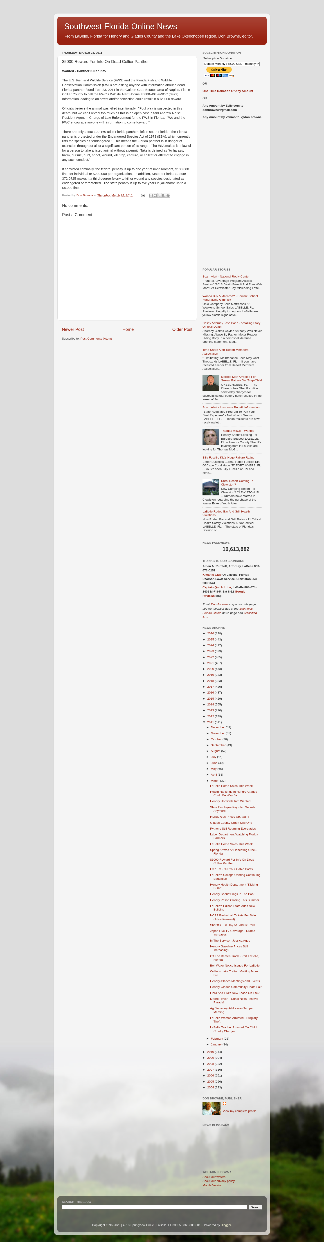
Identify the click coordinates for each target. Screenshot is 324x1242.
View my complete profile (239, 1111)
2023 (211, 651)
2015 (211, 698)
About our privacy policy (218, 1181)
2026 (211, 633)
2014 (211, 704)
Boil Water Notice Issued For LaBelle (235, 965)
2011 (211, 722)
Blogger (226, 1225)
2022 (211, 657)
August (216, 751)
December (218, 727)
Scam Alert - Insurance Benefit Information (231, 407)
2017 (211, 686)
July (214, 757)
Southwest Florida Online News (120, 26)
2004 (211, 1087)
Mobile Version (212, 1185)
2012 (211, 716)
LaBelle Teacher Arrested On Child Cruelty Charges (233, 1029)
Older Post (182, 329)
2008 (211, 1063)
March (215, 780)
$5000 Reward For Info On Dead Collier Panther (232, 861)
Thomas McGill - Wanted (237, 430)
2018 (211, 681)
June (214, 763)
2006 (211, 1075)
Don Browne (220, 604)
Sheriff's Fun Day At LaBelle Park (232, 925)
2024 (211, 645)
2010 (211, 1052)
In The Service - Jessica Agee (230, 940)
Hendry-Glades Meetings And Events (235, 981)
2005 (211, 1081)
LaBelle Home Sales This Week (231, 786)
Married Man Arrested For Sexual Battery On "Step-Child (241, 378)
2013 (211, 710)
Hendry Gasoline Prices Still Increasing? (229, 948)
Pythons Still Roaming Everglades (233, 828)
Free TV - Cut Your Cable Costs (231, 869)
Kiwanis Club (212, 574)
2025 (211, 639)
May (214, 768)
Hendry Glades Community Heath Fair (236, 987)
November (218, 733)
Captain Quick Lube (216, 587)
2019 (211, 674)
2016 (211, 692)
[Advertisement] (232, 193)
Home (128, 329)
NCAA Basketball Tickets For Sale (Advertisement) (233, 917)
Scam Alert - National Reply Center (226, 276)
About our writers (213, 1177)
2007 (211, 1069)
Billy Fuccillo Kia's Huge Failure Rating (228, 457)
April (214, 774)
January (217, 1044)
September (219, 745)
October (217, 739)
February (217, 1038)
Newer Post (73, 329)
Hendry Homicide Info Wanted (230, 801)
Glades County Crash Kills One (231, 822)
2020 (211, 669)
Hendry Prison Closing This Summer (234, 900)
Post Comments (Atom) (96, 338)
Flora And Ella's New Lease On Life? (234, 993)
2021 (211, 663)
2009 (211, 1057)
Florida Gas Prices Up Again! (229, 816)
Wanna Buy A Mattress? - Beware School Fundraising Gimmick (230, 297)
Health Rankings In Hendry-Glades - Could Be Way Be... (234, 793)
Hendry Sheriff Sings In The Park (232, 894)
